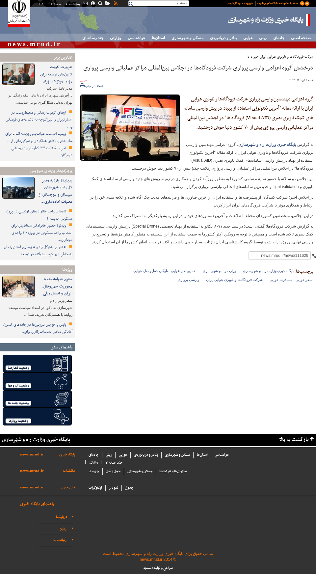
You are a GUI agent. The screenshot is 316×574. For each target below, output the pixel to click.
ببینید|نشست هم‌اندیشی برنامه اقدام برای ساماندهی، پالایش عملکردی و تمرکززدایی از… (38, 137)
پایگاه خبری (67, 454)
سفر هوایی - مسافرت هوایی (291, 280)
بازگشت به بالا (294, 440)
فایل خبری (68, 487)
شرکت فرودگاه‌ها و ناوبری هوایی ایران (234, 280)
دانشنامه (69, 471)
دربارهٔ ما (61, 517)
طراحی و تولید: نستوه (158, 568)
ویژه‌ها (67, 269)
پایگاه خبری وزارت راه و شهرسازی (269, 20)
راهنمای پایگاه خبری (37, 504)
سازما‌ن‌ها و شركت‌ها (173, 471)
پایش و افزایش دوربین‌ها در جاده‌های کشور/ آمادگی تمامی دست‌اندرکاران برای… (37, 328)
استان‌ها (158, 38)
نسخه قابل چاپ (91, 86)
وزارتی (115, 38)
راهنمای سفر (61, 347)
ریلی (263, 38)
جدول (129, 488)
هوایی (247, 38)
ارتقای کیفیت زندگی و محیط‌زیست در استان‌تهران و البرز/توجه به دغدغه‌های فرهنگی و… (39, 119)
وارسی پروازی (188, 280)
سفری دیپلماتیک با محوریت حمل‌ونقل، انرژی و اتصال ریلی (57, 286)
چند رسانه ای (92, 38)
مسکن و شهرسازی (187, 38)
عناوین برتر (62, 57)
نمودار (113, 488)
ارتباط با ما (60, 540)
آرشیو (63, 529)
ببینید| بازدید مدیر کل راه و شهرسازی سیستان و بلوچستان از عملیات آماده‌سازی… (55, 191)
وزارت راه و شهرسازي (219, 271)
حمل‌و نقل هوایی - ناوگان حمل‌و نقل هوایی (164, 271)
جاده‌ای (278, 38)
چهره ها (94, 471)
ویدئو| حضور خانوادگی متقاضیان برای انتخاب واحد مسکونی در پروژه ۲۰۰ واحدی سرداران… (41, 232)
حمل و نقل (113, 471)
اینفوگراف (95, 488)
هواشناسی (136, 38)
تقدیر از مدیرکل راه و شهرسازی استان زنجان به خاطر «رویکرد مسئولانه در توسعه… (38, 251)
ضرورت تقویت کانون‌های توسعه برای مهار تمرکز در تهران (56, 74)
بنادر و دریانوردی (223, 38)
